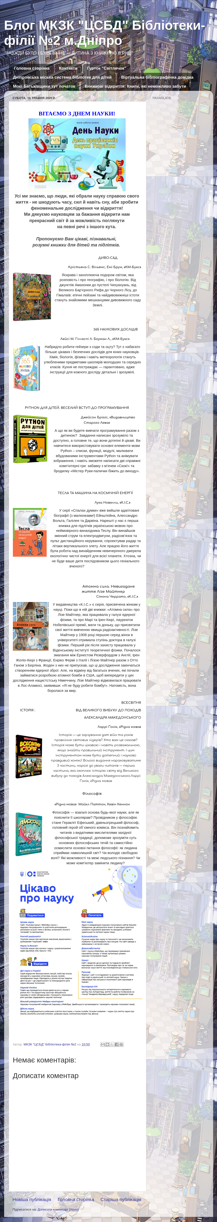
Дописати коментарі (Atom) (58, 1209)
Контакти (68, 68)
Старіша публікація (121, 1199)
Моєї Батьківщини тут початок (44, 86)
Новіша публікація (32, 1199)
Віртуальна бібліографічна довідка (157, 77)
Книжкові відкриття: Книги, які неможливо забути (135, 86)
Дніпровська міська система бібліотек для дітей (62, 77)
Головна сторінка (32, 68)
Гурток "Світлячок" (106, 68)
